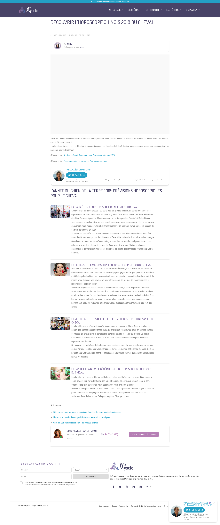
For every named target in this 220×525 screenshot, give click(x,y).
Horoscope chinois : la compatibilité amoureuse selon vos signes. (81, 417)
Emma (69, 44)
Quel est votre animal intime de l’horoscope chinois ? (76, 422)
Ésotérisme (172, 9)
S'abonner (91, 476)
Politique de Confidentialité (62, 482)
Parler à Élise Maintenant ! (79, 169)
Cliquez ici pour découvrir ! (144, 434)
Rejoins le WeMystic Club (120, 506)
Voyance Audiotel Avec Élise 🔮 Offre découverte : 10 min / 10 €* (198, 504)
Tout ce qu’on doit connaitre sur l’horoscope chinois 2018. (89, 155)
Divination (191, 9)
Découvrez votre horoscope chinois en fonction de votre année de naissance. (87, 412)
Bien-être (133, 9)
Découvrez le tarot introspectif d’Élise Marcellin (110, 2)
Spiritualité (153, 9)
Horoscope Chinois (79, 35)
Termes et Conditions (42, 482)
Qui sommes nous (103, 506)
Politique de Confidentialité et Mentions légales (146, 506)
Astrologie (60, 35)
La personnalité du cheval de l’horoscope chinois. (85, 161)
